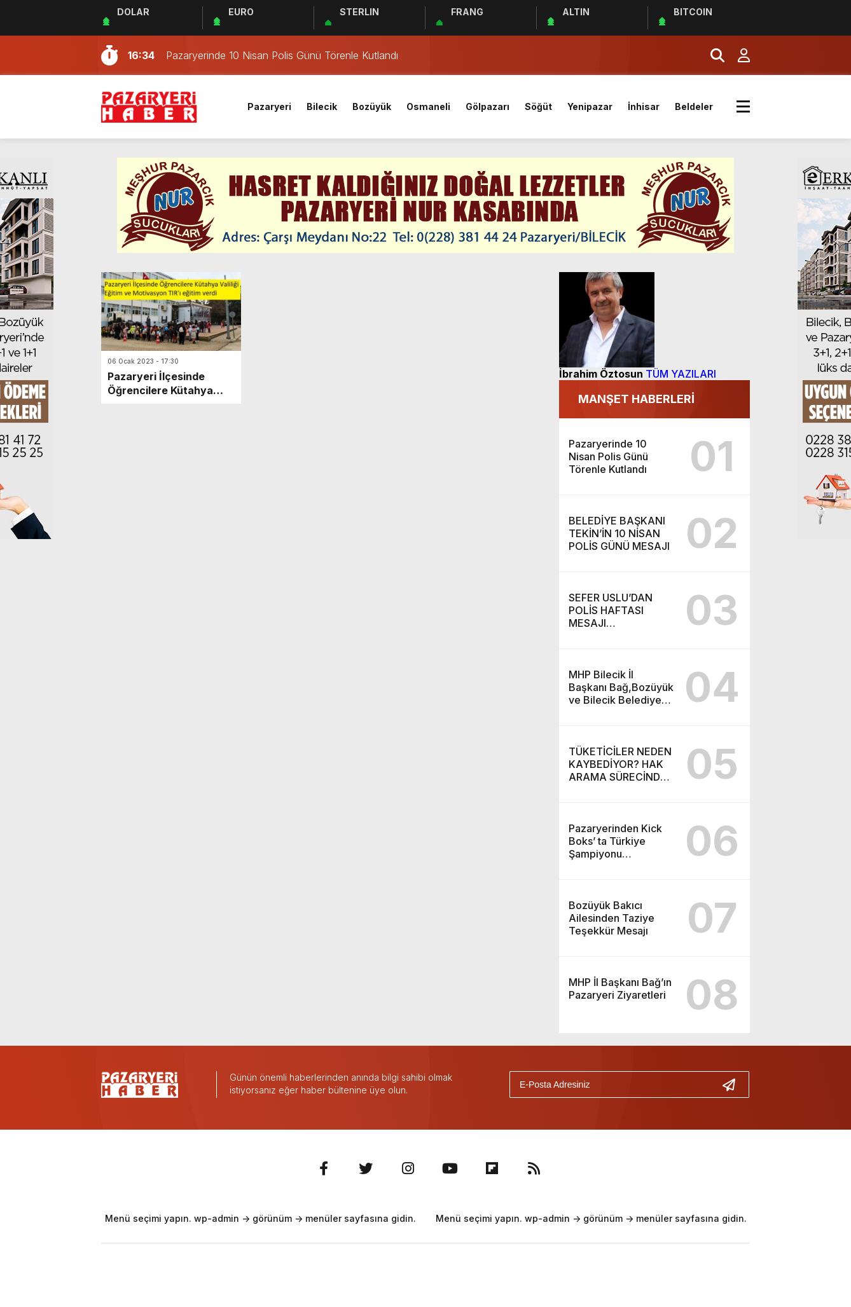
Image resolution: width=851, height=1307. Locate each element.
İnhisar (644, 106)
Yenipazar (589, 106)
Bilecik (322, 106)
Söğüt (538, 106)
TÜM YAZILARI (681, 373)
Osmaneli (428, 106)
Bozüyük (371, 106)
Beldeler (694, 106)
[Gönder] (734, 1084)
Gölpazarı (487, 106)
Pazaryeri (269, 106)
